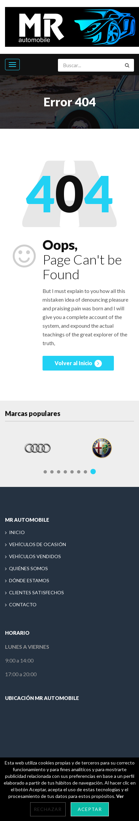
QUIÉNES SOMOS (28, 568)
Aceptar (90, 809)
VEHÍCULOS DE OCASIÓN (37, 544)
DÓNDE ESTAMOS (29, 580)
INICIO (17, 532)
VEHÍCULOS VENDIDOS (35, 556)
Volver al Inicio (78, 363)
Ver (120, 796)
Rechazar (48, 809)
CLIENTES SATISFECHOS (36, 592)
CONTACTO (23, 604)
